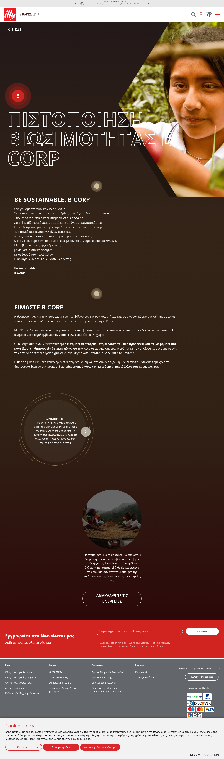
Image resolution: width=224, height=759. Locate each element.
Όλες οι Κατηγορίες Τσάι (18, 682)
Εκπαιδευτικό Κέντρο (59, 682)
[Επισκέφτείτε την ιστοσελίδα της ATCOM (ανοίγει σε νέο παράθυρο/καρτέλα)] (204, 755)
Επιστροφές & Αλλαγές (104, 682)
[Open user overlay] (201, 14)
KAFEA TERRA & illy (58, 677)
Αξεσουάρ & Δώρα (15, 688)
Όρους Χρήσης (157, 645)
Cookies (22, 746)
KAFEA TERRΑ (55, 672)
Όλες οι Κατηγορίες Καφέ (18, 672)
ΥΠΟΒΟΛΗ (202, 631)
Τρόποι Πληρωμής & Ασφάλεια (108, 672)
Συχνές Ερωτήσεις (144, 677)
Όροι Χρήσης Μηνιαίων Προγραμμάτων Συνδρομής (107, 689)
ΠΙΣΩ (14, 29)
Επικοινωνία (141, 672)
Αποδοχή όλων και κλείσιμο (103, 746)
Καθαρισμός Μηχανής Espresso (22, 693)
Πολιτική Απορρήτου (131, 645)
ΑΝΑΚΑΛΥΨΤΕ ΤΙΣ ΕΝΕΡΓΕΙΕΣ (112, 598)
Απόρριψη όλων (62, 746)
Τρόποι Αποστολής (102, 677)
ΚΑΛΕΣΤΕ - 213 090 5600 (202, 677)
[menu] (217, 14)
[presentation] (75, 3)
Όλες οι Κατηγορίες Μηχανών (21, 677)
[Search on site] (193, 14)
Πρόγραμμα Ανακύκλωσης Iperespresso (62, 689)
